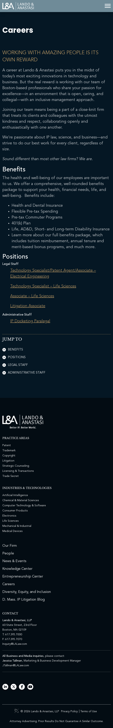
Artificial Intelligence (15, 495)
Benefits (12, 349)
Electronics (9, 515)
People (8, 553)
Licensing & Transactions (18, 471)
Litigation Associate (27, 306)
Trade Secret (10, 476)
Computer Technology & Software (24, 505)
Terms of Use (88, 711)
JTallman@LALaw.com (15, 665)
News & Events (14, 561)
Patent (6, 445)
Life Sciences (10, 521)
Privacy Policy (69, 711)
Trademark (9, 450)
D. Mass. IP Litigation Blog (23, 599)
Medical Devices (12, 531)
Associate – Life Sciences (32, 296)
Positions (14, 357)
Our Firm (9, 546)
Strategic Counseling (15, 465)
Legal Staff (15, 365)
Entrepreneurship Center (22, 576)
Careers (8, 584)
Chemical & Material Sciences (20, 500)
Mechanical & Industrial (16, 526)
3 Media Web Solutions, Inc (17, 711)
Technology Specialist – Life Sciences (43, 286)
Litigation (8, 460)
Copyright (8, 455)
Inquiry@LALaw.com (14, 644)
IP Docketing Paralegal (30, 321)
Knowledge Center (17, 569)
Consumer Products (15, 510)
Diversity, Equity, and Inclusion (26, 592)
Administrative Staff (23, 373)
